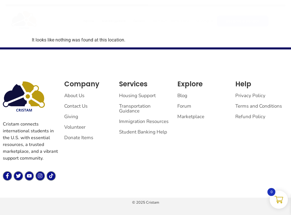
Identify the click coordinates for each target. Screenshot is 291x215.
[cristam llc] (24, 20)
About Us (74, 95)
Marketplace (114, 20)
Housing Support (137, 95)
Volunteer (75, 127)
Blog (182, 95)
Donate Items (78, 137)
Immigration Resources (144, 121)
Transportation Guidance (135, 108)
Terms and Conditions (258, 106)
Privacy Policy (250, 95)
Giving (204, 20)
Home (88, 20)
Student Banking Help (143, 132)
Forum (139, 20)
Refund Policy (250, 116)
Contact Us (76, 106)
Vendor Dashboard (171, 20)
